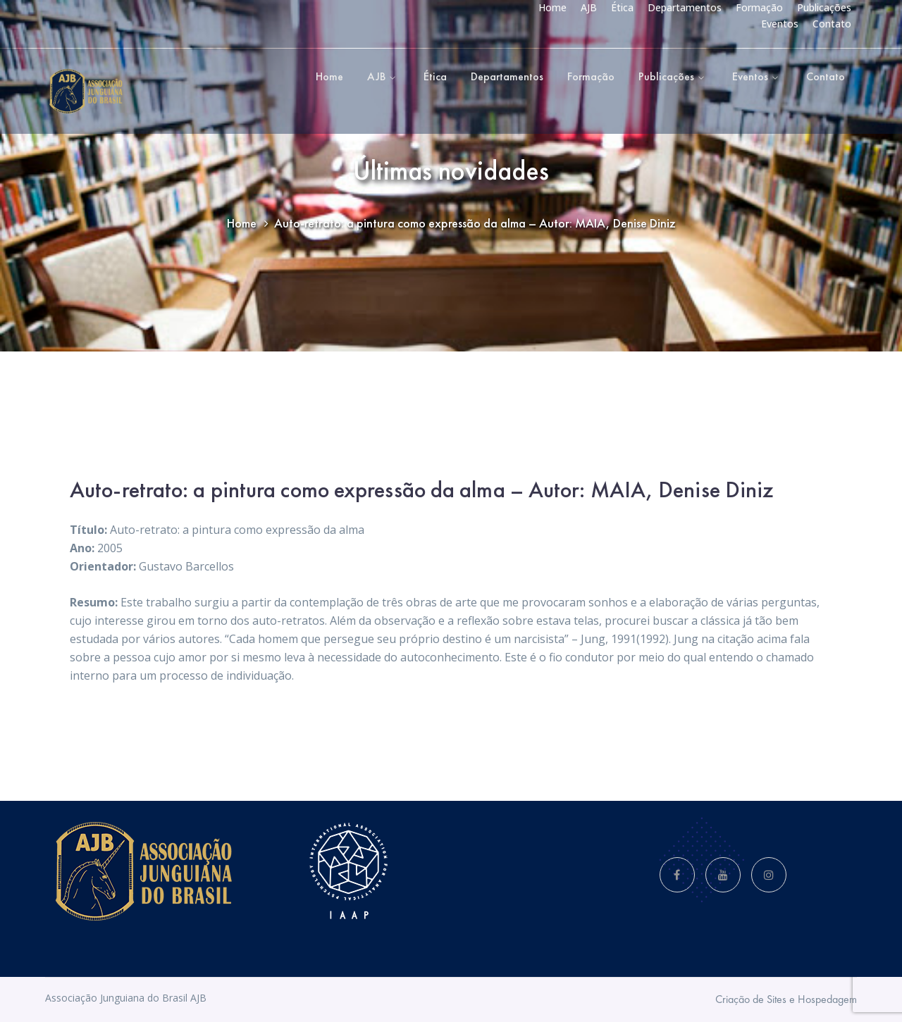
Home (552, 7)
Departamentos (685, 7)
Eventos (779, 23)
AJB (589, 7)
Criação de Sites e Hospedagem (786, 999)
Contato (832, 23)
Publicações (824, 7)
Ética (622, 7)
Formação (759, 7)
